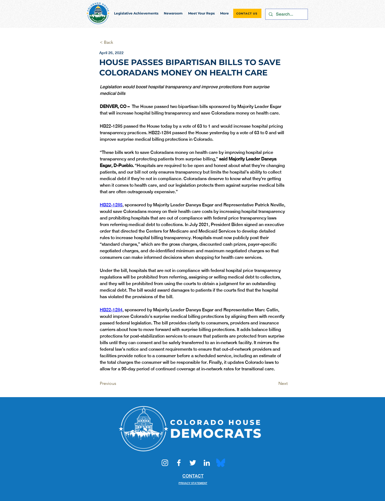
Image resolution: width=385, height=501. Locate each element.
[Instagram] (165, 462)
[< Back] (118, 42)
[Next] (274, 383)
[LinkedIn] (206, 462)
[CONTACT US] (247, 13)
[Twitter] (192, 462)
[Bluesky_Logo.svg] (220, 462)
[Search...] (286, 14)
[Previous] (118, 383)
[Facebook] (178, 462)
